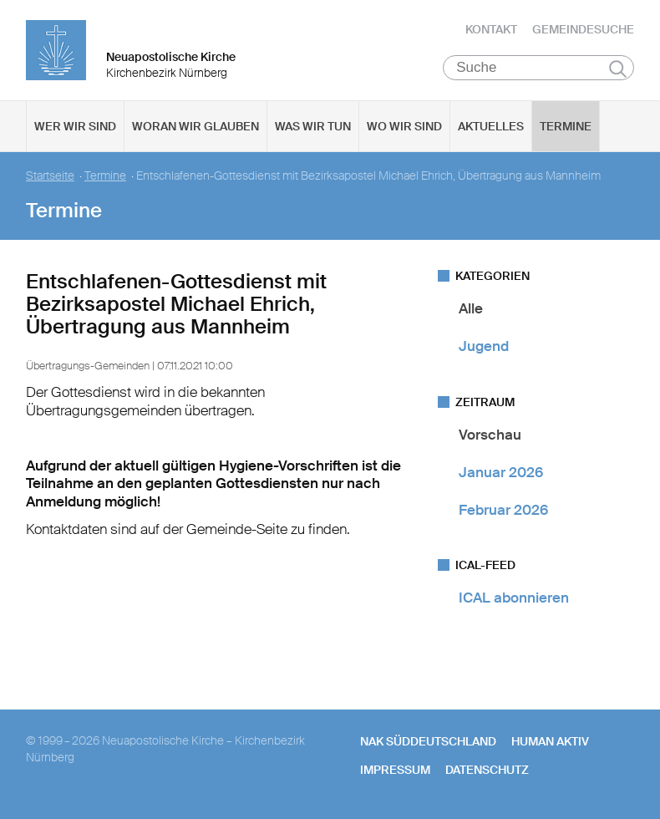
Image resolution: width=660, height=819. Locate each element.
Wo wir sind (404, 126)
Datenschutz (487, 769)
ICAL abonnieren (514, 597)
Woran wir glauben (195, 126)
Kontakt (491, 29)
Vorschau (490, 434)
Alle (471, 308)
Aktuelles (491, 126)
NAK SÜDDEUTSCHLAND (428, 741)
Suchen (618, 68)
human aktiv (550, 741)
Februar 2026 (503, 510)
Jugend (484, 346)
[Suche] (538, 67)
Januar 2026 (501, 472)
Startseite (50, 176)
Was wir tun (313, 126)
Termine (565, 126)
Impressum (395, 769)
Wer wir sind (75, 126)
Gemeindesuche (583, 29)
